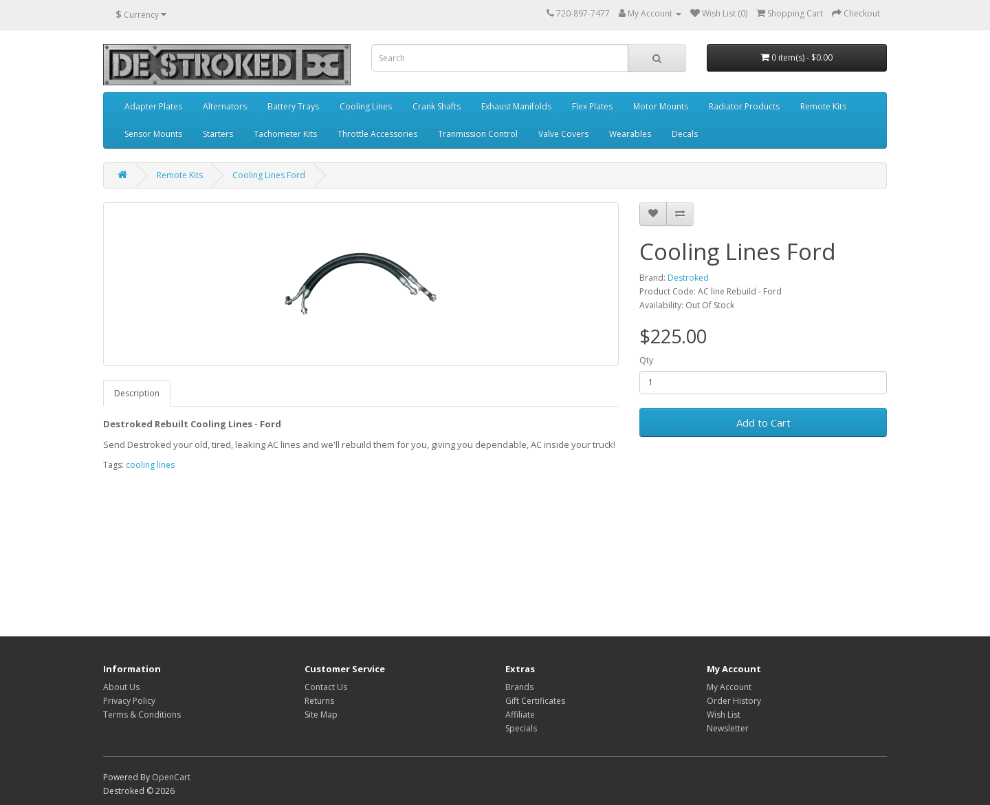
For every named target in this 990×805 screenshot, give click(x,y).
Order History (734, 701)
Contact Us (326, 687)
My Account (729, 687)
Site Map (321, 714)
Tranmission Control (478, 134)
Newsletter (728, 728)
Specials (521, 728)
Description (137, 393)
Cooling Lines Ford (268, 175)
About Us (121, 687)
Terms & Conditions (142, 714)
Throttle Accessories (377, 134)
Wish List (723, 714)
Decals (685, 134)
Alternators (225, 106)
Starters (218, 134)
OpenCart (171, 777)
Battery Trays (293, 106)
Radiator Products (744, 106)
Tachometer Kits (285, 134)
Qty (646, 360)
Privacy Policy (129, 701)
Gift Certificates (535, 701)
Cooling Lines (366, 106)
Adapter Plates (153, 106)
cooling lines (150, 465)
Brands (519, 687)
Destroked (688, 277)
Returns (319, 701)
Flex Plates (592, 106)
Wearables (630, 134)
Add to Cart (763, 422)
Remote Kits (823, 106)
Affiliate (520, 714)
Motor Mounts (660, 106)
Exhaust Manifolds (516, 106)
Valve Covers (563, 134)
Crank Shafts (436, 106)
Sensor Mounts (153, 134)
